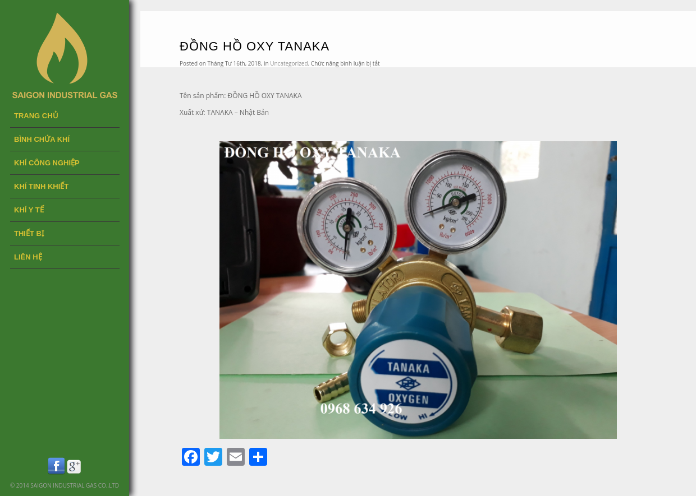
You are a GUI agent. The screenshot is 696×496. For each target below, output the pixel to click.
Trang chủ (36, 116)
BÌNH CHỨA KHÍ (42, 139)
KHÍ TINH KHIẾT (41, 186)
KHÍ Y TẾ (29, 210)
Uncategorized (289, 63)
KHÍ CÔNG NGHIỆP (47, 163)
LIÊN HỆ (28, 257)
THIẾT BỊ (29, 233)
